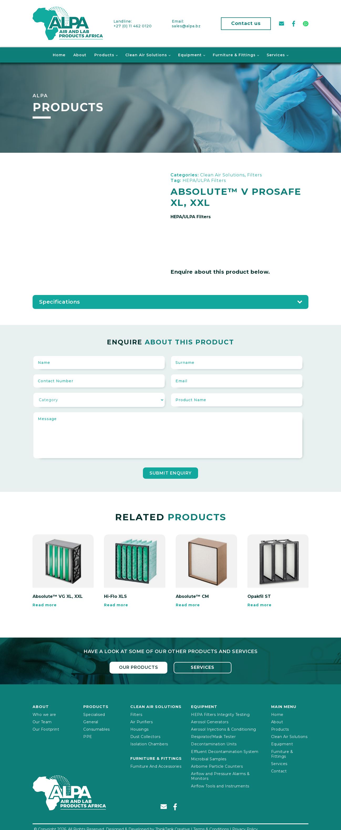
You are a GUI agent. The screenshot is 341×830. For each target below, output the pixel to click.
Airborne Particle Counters (217, 765)
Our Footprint (46, 728)
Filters (136, 713)
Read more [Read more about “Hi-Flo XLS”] (116, 604)
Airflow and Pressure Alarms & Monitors (220, 775)
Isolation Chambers (149, 743)
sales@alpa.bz (186, 25)
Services (276, 54)
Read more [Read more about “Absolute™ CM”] (188, 604)
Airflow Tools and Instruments (220, 784)
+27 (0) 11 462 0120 (132, 25)
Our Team (42, 721)
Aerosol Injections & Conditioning (223, 728)
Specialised (94, 713)
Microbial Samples (208, 758)
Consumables (96, 728)
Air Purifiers (141, 721)
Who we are (44, 713)
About (79, 54)
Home (59, 54)
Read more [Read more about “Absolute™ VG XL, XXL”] (45, 604)
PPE (87, 735)
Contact (279, 770)
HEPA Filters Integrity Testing (220, 713)
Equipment (190, 54)
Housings (139, 728)
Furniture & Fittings (234, 54)
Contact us (246, 23)
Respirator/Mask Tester (213, 735)
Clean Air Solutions (146, 54)
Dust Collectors (145, 735)
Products (104, 54)
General (90, 721)
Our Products (138, 666)
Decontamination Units (214, 743)
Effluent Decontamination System (225, 750)
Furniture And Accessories (156, 765)
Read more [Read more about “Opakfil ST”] (259, 604)
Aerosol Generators (209, 721)
